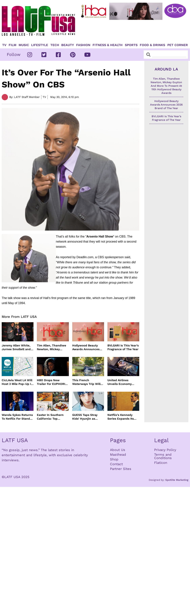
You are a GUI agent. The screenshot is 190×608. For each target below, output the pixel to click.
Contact (116, 464)
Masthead (118, 454)
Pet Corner (177, 45)
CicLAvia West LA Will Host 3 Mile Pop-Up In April (17, 382)
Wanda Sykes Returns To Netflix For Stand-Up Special (17, 416)
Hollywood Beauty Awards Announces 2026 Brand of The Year (85, 347)
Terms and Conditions (163, 456)
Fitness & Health (107, 45)
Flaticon (160, 463)
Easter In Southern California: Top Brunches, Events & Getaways (50, 416)
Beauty (67, 45)
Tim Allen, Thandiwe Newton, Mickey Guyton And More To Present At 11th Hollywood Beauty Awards (51, 347)
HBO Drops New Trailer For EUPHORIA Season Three (52, 382)
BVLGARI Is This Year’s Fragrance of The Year (123, 347)
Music (24, 45)
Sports (131, 45)
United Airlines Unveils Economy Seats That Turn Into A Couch (122, 382)
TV (4, 45)
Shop (114, 459)
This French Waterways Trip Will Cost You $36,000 (86, 382)
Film (12, 45)
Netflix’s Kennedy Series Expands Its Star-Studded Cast (120, 416)
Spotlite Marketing (176, 479)
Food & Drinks (152, 45)
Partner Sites (120, 469)
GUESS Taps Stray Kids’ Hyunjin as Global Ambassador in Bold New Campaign (87, 416)
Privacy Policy (165, 450)
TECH (54, 45)
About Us (117, 450)
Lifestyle (39, 45)
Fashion (83, 45)
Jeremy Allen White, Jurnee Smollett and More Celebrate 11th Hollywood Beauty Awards (16, 347)
